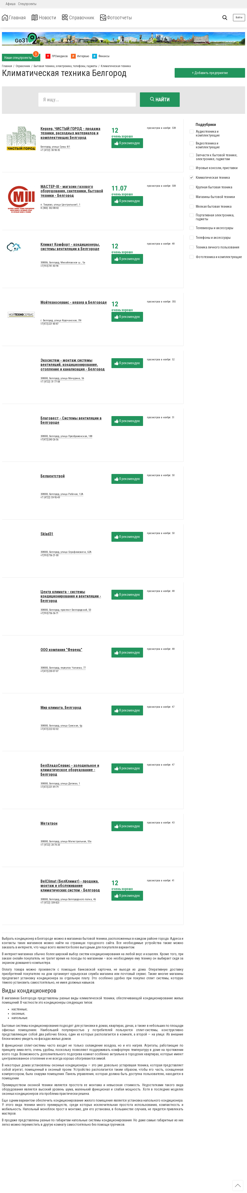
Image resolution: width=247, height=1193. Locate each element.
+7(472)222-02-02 (49, 730)
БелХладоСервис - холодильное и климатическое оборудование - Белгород (70, 771)
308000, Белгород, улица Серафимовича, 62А (66, 553)
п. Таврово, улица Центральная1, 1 (60, 205)
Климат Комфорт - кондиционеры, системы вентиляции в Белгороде (70, 247)
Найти (160, 100)
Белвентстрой (53, 477)
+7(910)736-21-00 (49, 556)
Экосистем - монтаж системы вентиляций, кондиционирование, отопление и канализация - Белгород (73, 365)
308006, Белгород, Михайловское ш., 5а (63, 263)
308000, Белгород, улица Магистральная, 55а (66, 842)
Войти (239, 17)
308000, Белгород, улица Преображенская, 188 (66, 437)
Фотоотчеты (127, 17)
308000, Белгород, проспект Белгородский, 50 (66, 611)
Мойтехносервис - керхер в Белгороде (74, 303)
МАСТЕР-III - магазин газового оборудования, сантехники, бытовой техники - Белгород (72, 192)
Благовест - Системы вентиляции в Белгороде (71, 421)
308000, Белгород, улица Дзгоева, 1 (60, 784)
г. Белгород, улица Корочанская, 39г (61, 321)
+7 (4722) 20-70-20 (50, 845)
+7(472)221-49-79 (49, 787)
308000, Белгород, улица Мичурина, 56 (62, 379)
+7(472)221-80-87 (49, 324)
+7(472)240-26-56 (49, 440)
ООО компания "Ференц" (61, 650)
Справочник (85, 17)
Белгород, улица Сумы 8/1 (55, 147)
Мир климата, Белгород (61, 708)
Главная (15, 17)
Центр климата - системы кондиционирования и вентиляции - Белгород (71, 597)
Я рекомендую (127, 144)
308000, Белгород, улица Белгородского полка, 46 (68, 900)
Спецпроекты (27, 4)
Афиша (10, 4)
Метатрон (49, 824)
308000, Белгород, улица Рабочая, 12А (62, 495)
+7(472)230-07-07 (49, 672)
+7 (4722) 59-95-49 (50, 498)
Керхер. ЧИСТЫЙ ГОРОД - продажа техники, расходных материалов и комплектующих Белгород (70, 134)
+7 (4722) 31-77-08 (50, 382)
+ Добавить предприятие (209, 73)
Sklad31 (47, 535)
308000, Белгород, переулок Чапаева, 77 (63, 668)
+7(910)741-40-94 (49, 266)
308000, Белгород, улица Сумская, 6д (61, 726)
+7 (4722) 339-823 (50, 903)
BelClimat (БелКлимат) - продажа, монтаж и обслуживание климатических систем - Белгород (70, 886)
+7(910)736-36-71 (49, 614)
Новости (48, 17)
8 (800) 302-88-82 (50, 209)
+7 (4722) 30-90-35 (50, 151)
